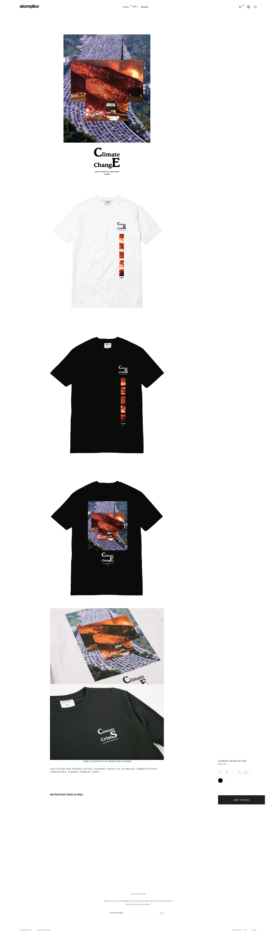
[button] (241, 5)
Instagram (43, 930)
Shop (126, 7)
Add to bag (241, 800)
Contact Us (240, 930)
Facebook (26, 930)
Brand (145, 7)
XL (239, 772)
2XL (246, 772)
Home (135, 7)
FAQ (254, 930)
